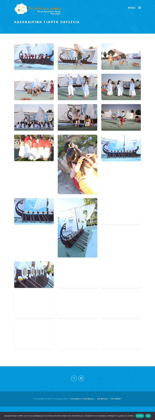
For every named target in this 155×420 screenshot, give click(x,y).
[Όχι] (151, 415)
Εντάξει (140, 416)
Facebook (74, 378)
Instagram (81, 378)
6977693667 (116, 399)
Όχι (148, 416)
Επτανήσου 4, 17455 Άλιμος (82, 399)
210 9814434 (102, 399)
